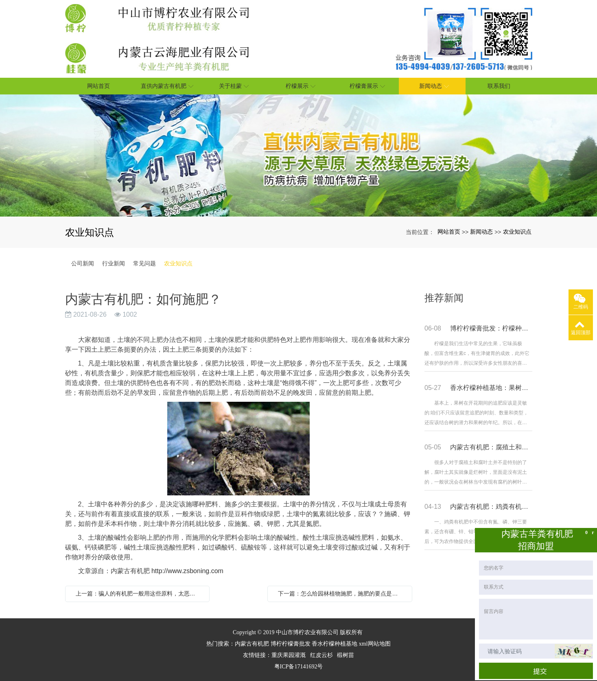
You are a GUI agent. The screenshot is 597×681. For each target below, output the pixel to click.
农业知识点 (517, 231)
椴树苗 (345, 655)
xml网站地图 (375, 644)
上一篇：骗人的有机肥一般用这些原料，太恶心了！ (139, 593)
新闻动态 (481, 231)
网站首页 (448, 231)
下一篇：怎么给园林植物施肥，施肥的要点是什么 (340, 593)
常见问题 (144, 263)
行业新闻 (113, 263)
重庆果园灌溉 (288, 655)
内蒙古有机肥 (252, 644)
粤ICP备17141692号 (298, 666)
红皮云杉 (321, 655)
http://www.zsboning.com (187, 570)
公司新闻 (82, 263)
